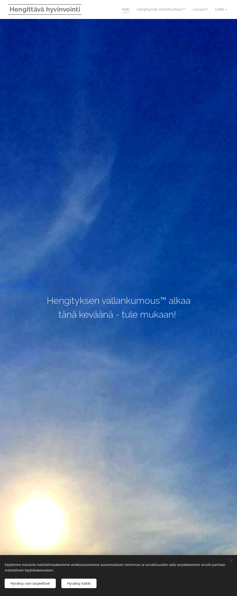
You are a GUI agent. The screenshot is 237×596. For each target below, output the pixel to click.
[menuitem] (132, 9)
